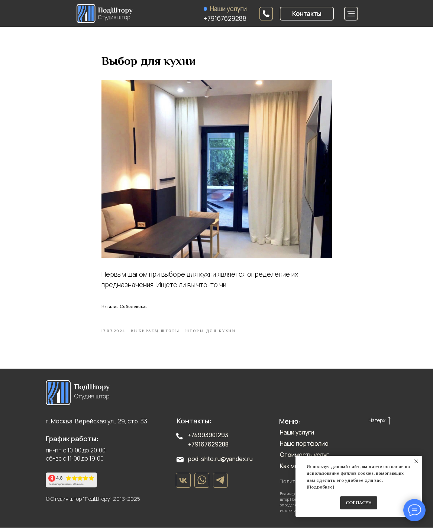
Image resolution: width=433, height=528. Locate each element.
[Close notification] (416, 461)
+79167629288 (225, 18)
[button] (307, 13)
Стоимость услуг (304, 455)
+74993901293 (208, 435)
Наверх (376, 420)
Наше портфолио (304, 444)
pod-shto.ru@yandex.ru (220, 459)
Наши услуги (228, 8)
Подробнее (320, 487)
